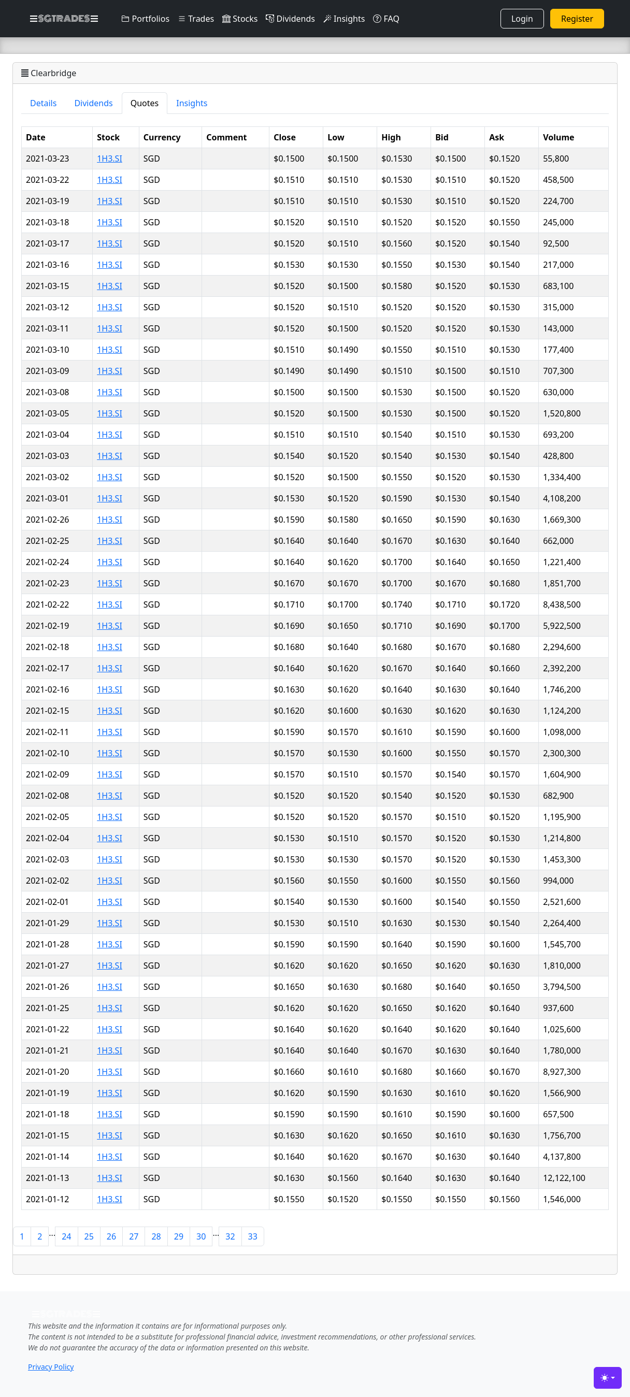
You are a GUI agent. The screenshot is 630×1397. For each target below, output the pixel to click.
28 (156, 1236)
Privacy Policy (51, 1367)
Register (577, 18)
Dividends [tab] (93, 103)
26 (111, 1236)
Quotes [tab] (145, 103)
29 (178, 1236)
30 (201, 1236)
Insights (344, 18)
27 (133, 1236)
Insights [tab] (191, 103)
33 (252, 1236)
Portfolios (145, 18)
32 (230, 1236)
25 (89, 1236)
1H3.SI (109, 158)
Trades (196, 18)
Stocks (239, 18)
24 (66, 1236)
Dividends (290, 18)
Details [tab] (43, 103)
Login (522, 18)
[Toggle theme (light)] (608, 1378)
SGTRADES (64, 18)
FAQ (386, 18)
